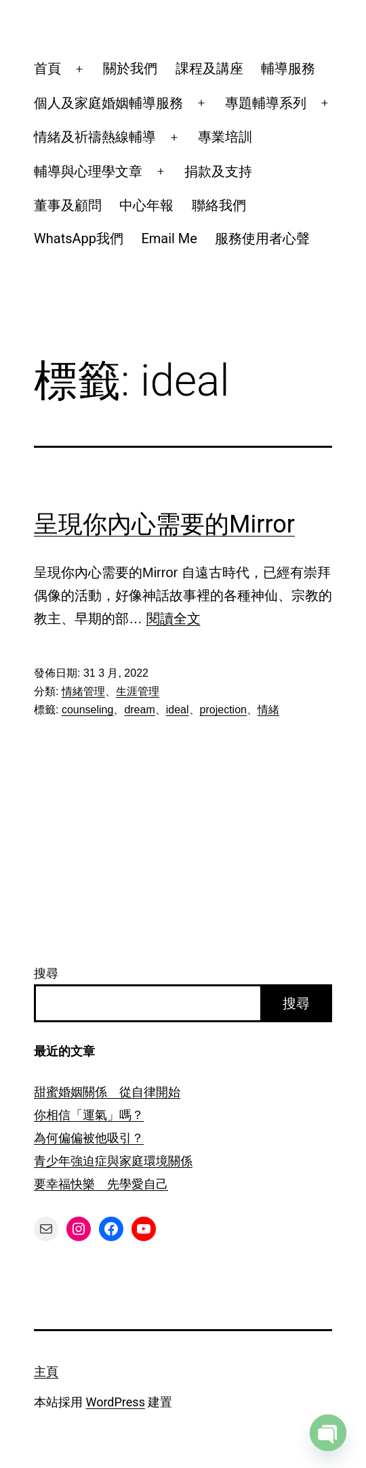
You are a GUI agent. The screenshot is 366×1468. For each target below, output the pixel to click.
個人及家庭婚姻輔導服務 (108, 103)
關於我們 (130, 68)
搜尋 (46, 973)
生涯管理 (137, 691)
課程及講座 (209, 68)
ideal (177, 709)
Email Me (169, 238)
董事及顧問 (68, 205)
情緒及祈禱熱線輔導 (95, 137)
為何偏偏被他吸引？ (89, 1138)
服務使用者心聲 (262, 238)
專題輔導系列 (265, 103)
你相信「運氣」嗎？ (89, 1115)
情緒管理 (83, 691)
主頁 (46, 1371)
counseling (88, 709)
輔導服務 (288, 68)
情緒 (268, 709)
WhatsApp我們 (78, 238)
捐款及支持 (218, 171)
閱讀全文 (173, 618)
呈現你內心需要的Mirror (164, 524)
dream (139, 709)
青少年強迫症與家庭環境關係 (113, 1161)
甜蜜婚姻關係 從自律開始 (107, 1092)
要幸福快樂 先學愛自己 (101, 1184)
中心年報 (146, 205)
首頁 (47, 68)
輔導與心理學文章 (88, 171)
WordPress (114, 1402)
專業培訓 (225, 137)
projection (223, 709)
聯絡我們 (219, 205)
